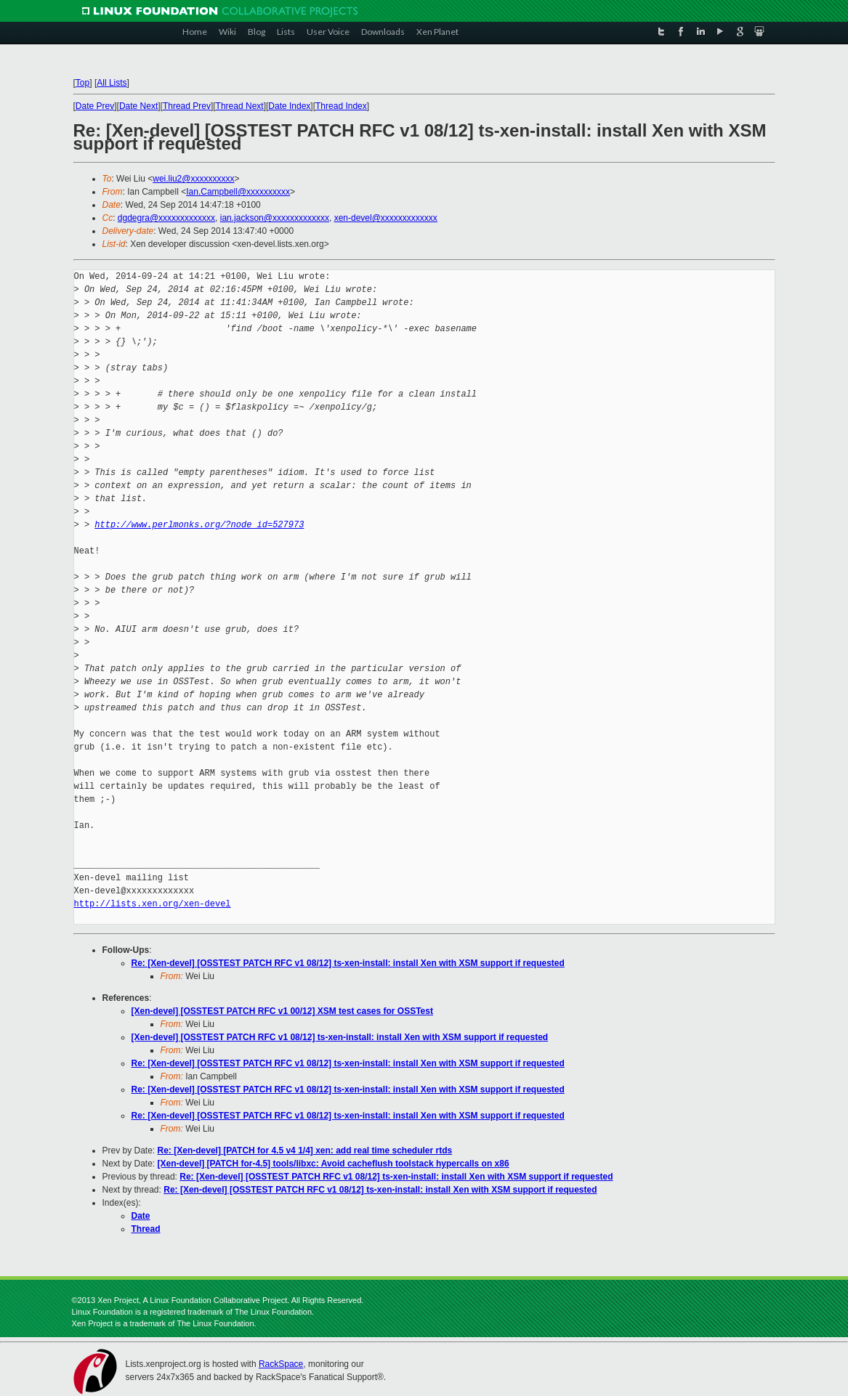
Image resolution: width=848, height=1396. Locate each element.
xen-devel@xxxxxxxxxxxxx (385, 218)
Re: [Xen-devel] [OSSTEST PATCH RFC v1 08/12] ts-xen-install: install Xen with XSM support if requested (348, 963)
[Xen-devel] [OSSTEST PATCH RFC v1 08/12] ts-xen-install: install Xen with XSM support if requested (340, 1037)
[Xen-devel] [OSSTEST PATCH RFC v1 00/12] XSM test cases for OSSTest (282, 1011)
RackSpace (281, 1364)
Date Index (289, 106)
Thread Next (240, 106)
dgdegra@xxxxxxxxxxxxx (166, 218)
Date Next (138, 106)
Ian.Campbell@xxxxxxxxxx (238, 192)
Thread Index (341, 106)
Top (82, 83)
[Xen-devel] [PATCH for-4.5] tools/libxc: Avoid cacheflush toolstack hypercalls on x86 (333, 1163)
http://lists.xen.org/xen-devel (152, 904)
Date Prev (95, 106)
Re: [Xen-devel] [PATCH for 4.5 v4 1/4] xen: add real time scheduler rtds (305, 1150)
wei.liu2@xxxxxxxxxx (193, 179)
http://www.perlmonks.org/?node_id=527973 (199, 525)
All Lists (111, 83)
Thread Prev (187, 106)
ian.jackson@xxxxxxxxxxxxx (274, 218)
